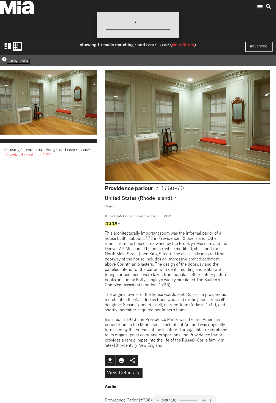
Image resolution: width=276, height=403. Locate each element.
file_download (110, 360)
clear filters (183, 46)
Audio (24, 61)
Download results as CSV (27, 156)
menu (260, 6)
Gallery (13, 61)
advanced (259, 46)
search (268, 6)
